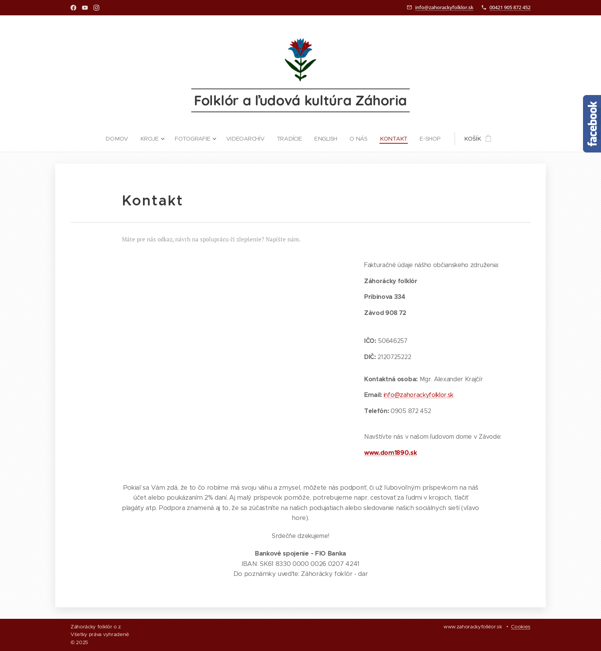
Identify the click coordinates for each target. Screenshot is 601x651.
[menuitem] (117, 138)
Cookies (520, 626)
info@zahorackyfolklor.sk (444, 7)
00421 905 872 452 (509, 7)
